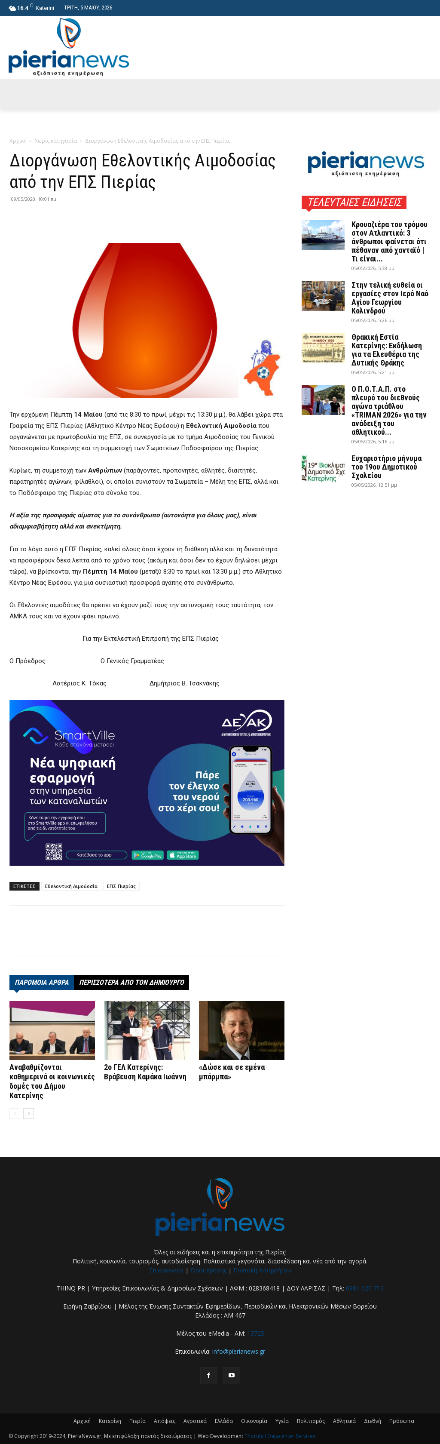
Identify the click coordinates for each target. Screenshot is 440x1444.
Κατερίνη (110, 1421)
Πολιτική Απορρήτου (262, 1270)
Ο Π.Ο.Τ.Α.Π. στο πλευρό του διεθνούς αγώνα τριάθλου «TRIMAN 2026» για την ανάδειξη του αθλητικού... (389, 410)
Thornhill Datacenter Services (279, 1436)
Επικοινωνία (166, 1270)
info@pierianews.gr (238, 1351)
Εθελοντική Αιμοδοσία (71, 886)
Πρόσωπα (401, 1421)
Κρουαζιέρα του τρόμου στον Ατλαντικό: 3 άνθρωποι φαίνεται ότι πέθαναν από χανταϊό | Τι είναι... (389, 241)
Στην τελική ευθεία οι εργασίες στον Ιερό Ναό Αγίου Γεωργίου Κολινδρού (389, 297)
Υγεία (282, 1421)
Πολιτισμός (311, 1421)
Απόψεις (164, 1421)
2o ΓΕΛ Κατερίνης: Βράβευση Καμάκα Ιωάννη (145, 1072)
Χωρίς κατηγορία (56, 140)
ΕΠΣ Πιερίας (121, 886)
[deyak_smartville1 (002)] (146, 783)
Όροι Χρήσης (208, 1270)
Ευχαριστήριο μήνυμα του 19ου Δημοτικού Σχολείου (386, 467)
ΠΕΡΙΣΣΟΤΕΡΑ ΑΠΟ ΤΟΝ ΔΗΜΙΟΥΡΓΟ (131, 982)
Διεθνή (372, 1421)
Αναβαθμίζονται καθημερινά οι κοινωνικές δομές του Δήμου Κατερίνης (52, 1081)
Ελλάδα (224, 1421)
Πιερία (137, 1421)
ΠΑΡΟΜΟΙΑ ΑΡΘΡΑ (42, 982)
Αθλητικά (344, 1421)
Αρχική (18, 140)
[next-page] (28, 1113)
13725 (255, 1333)
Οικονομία (254, 1421)
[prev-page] (14, 1113)
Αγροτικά (195, 1421)
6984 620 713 (365, 1288)
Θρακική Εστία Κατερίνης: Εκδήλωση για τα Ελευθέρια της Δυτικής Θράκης (386, 349)
